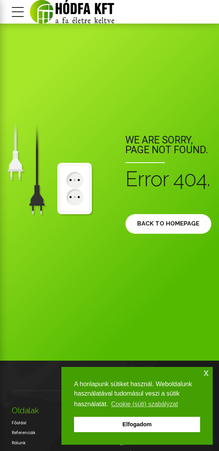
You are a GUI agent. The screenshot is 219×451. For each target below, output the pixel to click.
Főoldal (19, 422)
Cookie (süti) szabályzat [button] (144, 404)
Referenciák (23, 432)
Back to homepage (170, 223)
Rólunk (19, 443)
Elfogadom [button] (137, 424)
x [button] (206, 372)
